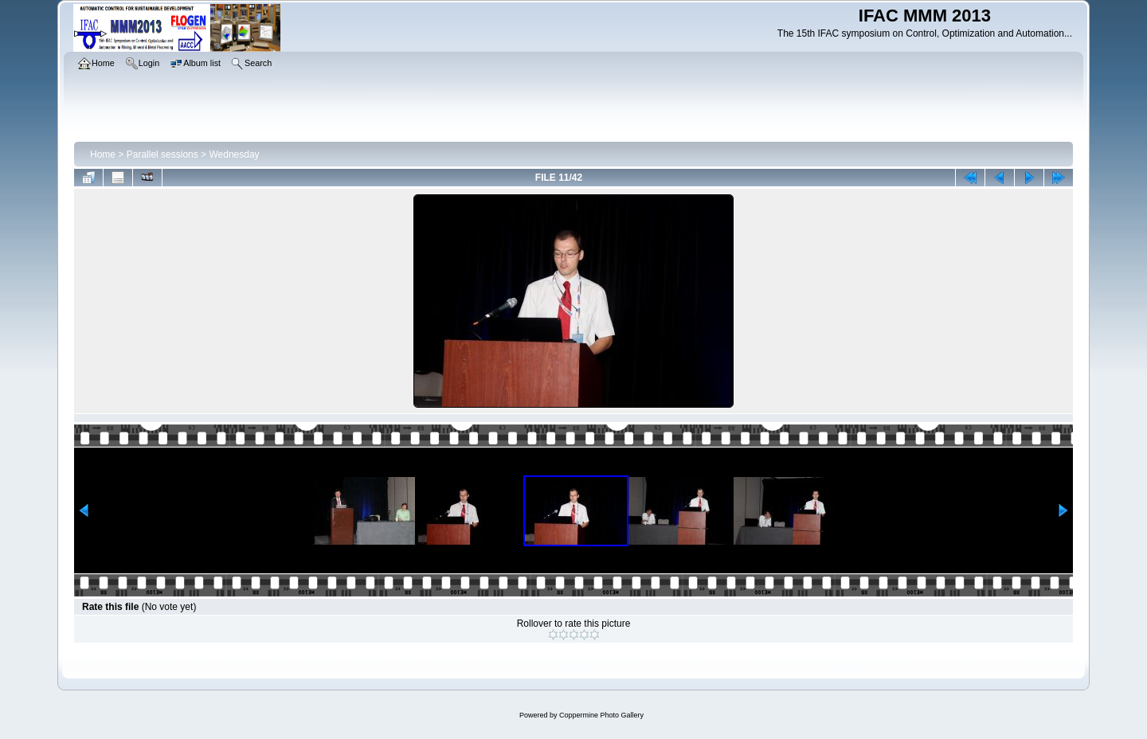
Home (102, 154)
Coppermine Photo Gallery (601, 715)
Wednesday (234, 154)
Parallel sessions (162, 154)
